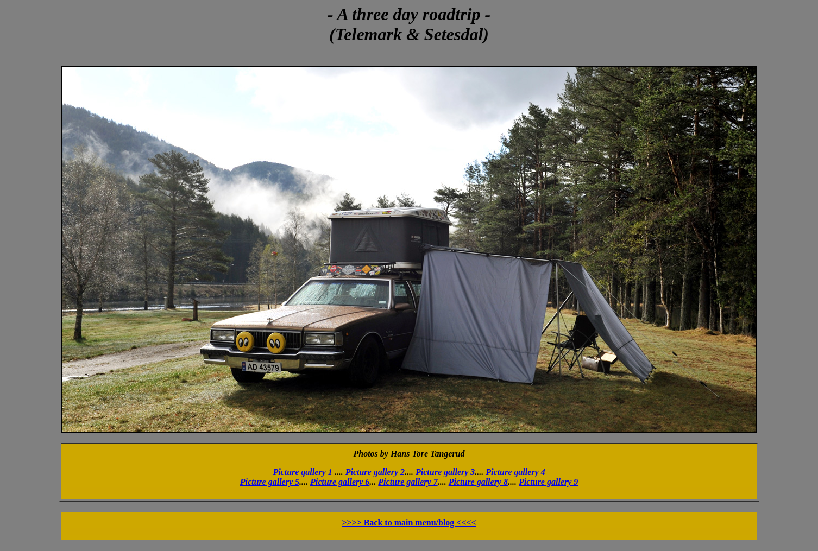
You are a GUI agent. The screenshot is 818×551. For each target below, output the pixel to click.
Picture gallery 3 (445, 472)
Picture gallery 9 (548, 481)
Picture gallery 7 (407, 481)
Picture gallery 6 (339, 481)
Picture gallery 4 (515, 472)
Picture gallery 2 (375, 472)
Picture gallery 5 (269, 481)
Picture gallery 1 (303, 472)
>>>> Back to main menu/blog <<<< (409, 522)
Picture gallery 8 (478, 481)
